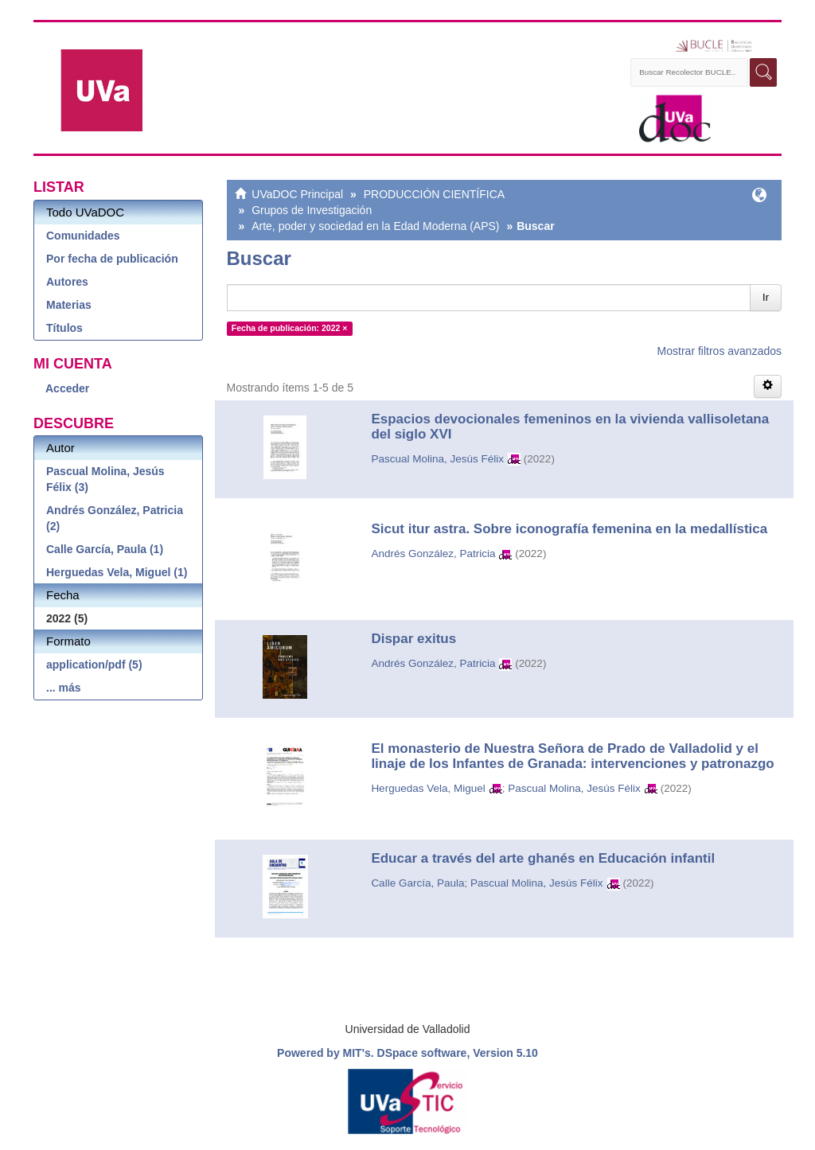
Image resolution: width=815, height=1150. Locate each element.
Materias (69, 304)
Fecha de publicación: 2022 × (290, 328)
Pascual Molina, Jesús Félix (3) (105, 479)
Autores (67, 281)
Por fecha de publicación (112, 258)
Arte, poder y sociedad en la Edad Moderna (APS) (375, 226)
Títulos (64, 328)
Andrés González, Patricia (433, 553)
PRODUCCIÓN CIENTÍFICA (434, 194)
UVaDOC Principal (297, 194)
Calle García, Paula (417, 883)
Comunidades (83, 235)
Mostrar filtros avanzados (719, 351)
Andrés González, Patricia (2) (114, 518)
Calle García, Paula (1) (104, 549)
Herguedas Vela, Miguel (428, 788)
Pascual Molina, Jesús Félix (437, 459)
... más (63, 687)
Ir (765, 297)
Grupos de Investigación (312, 210)
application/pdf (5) (94, 664)
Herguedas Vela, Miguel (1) (116, 572)
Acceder (67, 388)
